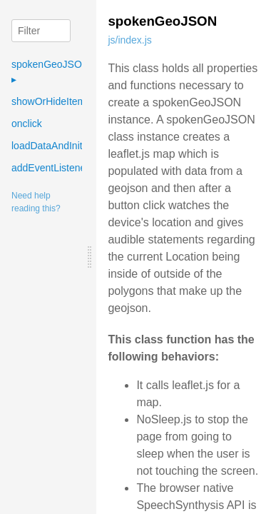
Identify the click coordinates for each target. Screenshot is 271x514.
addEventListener (50, 167)
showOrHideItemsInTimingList (77, 101)
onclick (26, 123)
